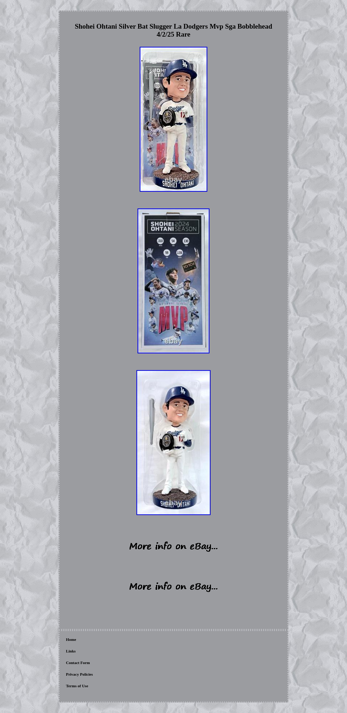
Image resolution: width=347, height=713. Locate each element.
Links (71, 651)
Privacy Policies (79, 674)
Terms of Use (77, 686)
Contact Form (78, 662)
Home (71, 639)
